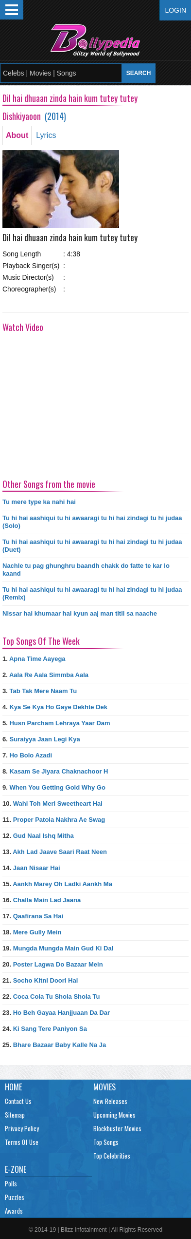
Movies (104, 1087)
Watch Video (22, 327)
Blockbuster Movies (117, 1128)
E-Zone (15, 1169)
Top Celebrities (111, 1156)
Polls (11, 1183)
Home (13, 1087)
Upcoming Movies (114, 1115)
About (17, 135)
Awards (14, 1211)
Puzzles (14, 1197)
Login (175, 10)
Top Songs (106, 1142)
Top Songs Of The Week (41, 641)
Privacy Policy (22, 1128)
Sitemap (15, 1115)
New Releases (110, 1101)
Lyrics (46, 135)
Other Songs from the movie (48, 484)
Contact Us (18, 1101)
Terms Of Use (21, 1142)
